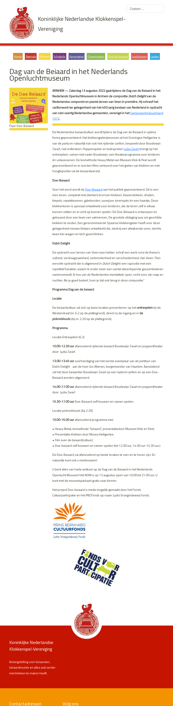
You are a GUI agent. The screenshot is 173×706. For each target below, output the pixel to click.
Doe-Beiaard (93, 189)
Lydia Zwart (131, 148)
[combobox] (145, 8)
